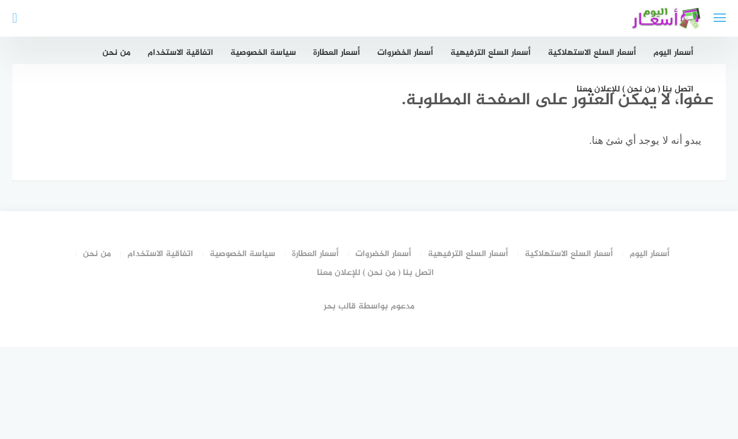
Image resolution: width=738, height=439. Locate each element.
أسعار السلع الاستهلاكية (592, 53)
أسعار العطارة (336, 53)
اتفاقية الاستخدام (180, 53)
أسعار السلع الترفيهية (490, 53)
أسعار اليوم (673, 53)
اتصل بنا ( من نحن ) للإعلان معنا (635, 89)
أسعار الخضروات (405, 53)
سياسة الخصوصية (263, 53)
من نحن (116, 53)
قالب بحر (340, 306)
